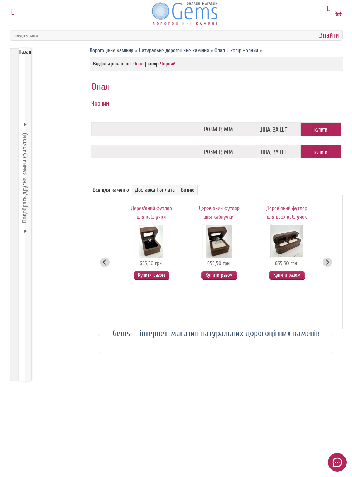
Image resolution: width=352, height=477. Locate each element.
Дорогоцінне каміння (112, 51)
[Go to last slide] (105, 262)
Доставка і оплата (155, 190)
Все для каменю (111, 190)
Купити (320, 130)
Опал (219, 51)
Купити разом (151, 275)
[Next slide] (327, 262)
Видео (187, 190)
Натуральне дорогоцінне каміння (174, 51)
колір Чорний (244, 51)
